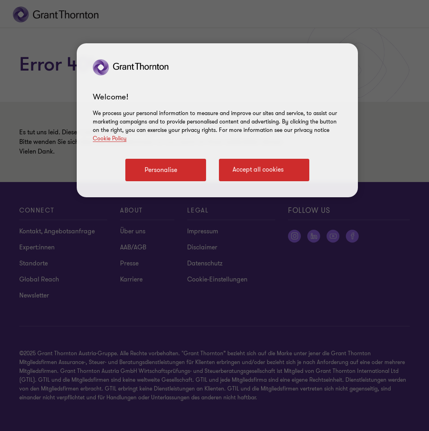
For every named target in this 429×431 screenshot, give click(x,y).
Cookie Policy (110, 138)
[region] (217, 120)
